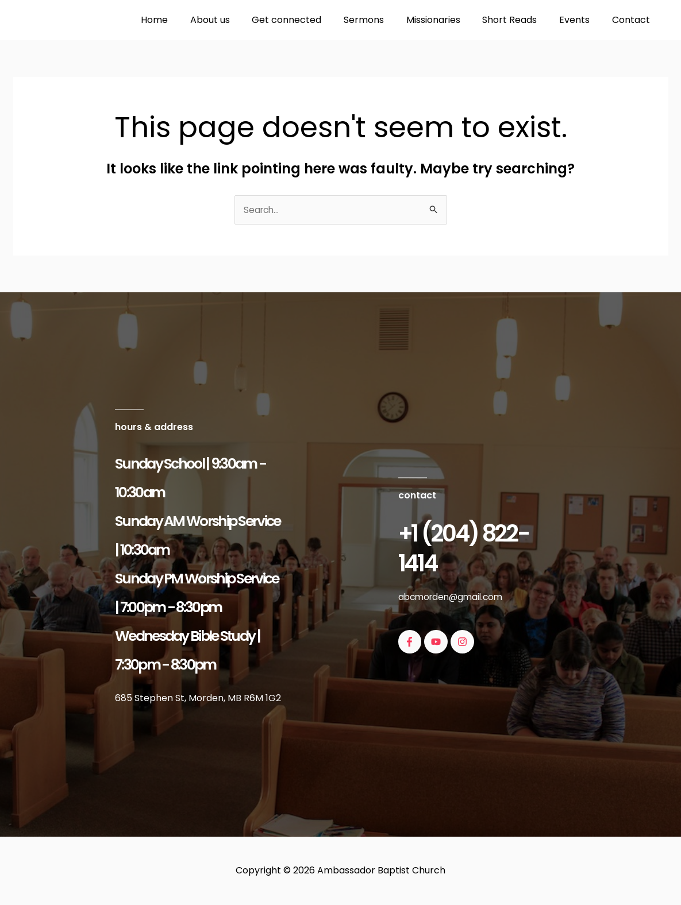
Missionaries (447, 19)
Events (580, 19)
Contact (633, 19)
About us (235, 19)
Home (183, 19)
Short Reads (519, 19)
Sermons (381, 19)
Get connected (308, 19)
